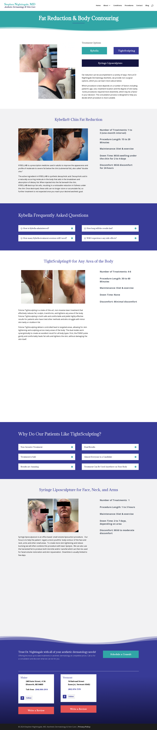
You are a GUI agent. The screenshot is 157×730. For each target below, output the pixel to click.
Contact (139, 5)
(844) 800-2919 (41, 689)
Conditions (117, 5)
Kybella (94, 50)
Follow (28, 698)
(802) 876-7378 (74, 689)
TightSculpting (126, 50)
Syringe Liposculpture (110, 63)
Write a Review (36, 710)
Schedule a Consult (120, 654)
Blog (147, 5)
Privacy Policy (84, 727)
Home (98, 5)
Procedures (129, 5)
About (105, 5)
